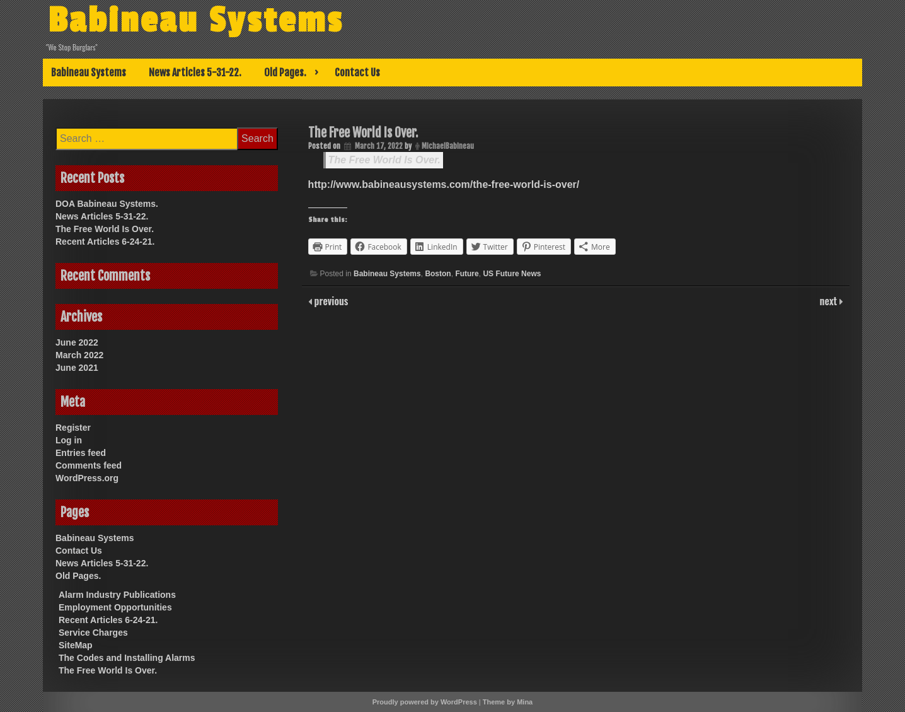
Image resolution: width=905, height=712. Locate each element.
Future (466, 273)
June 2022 (76, 342)
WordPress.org (86, 478)
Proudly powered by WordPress (424, 702)
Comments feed (88, 465)
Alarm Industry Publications (117, 595)
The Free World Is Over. (384, 160)
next (829, 300)
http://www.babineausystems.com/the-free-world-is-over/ (444, 184)
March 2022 (79, 355)
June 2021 (76, 368)
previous (330, 300)
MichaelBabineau (448, 146)
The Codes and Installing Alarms (127, 658)
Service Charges (93, 632)
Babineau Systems (195, 21)
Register (73, 428)
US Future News (512, 273)
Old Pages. (285, 72)
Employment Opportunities (115, 607)
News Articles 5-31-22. (195, 72)
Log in (68, 440)
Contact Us (357, 72)
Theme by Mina (508, 702)
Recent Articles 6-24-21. (104, 241)
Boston (438, 273)
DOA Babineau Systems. (106, 204)
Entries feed (80, 453)
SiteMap (76, 645)
